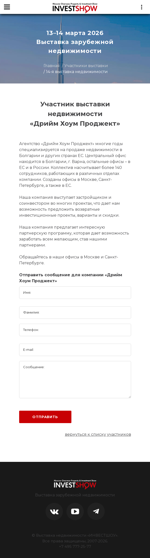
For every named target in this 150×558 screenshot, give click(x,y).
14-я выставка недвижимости (77, 71)
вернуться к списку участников (98, 434)
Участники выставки (86, 65)
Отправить (45, 417)
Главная (52, 65)
